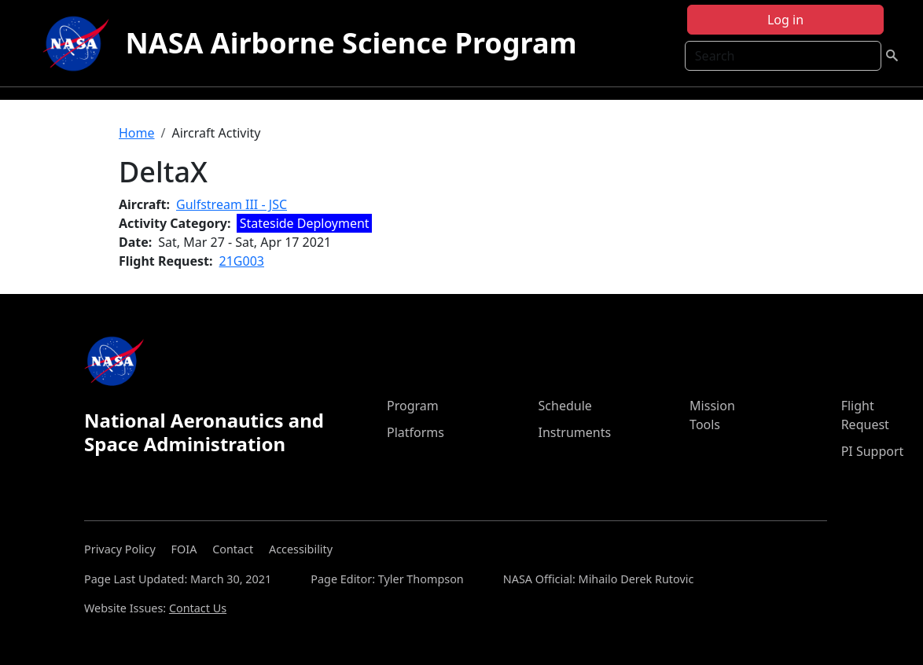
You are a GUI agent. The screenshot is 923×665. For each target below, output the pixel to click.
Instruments (575, 432)
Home (137, 132)
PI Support (872, 451)
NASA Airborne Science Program (350, 43)
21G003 (241, 261)
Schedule (565, 405)
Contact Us (197, 608)
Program (413, 405)
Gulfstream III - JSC (231, 204)
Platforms (415, 432)
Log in (785, 19)
